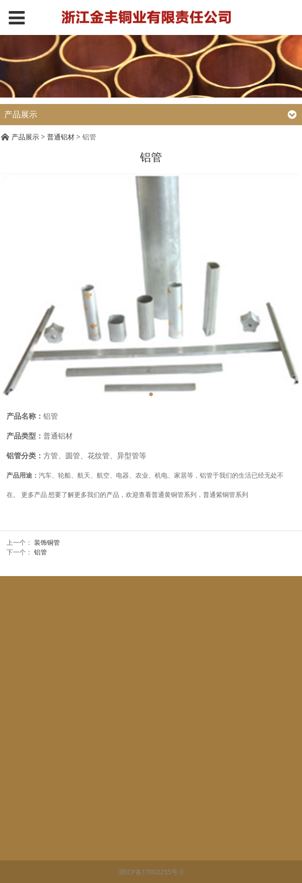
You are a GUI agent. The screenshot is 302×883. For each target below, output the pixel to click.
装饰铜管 (47, 542)
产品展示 (25, 137)
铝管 (40, 552)
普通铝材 (61, 137)
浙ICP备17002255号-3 (151, 871)
